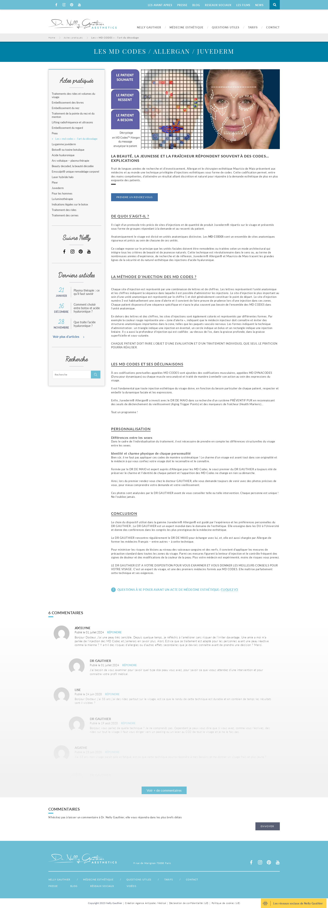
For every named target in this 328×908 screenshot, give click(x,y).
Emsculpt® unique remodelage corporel (75, 171)
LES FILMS (243, 5)
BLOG (196, 5)
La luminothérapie (62, 199)
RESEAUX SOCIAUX (218, 5)
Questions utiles (146, 879)
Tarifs (180, 879)
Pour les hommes (62, 193)
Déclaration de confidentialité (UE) (190, 903)
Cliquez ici (229, 590)
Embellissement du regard (67, 127)
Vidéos (131, 886)
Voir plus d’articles (66, 336)
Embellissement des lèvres (68, 102)
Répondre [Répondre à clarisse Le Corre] (128, 723)
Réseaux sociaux (102, 886)
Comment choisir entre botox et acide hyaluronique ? (87, 308)
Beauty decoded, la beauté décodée (73, 166)
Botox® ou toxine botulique (68, 149)
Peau (55, 133)
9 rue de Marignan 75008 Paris (152, 863)
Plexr (55, 182)
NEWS (259, 5)
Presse (53, 886)
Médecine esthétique (102, 879)
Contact (208, 879)
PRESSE (182, 5)
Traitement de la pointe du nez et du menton (73, 115)
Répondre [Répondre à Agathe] (112, 752)
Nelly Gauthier (59, 879)
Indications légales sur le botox (70, 204)
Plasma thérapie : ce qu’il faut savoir (87, 292)
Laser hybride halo (62, 177)
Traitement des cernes (65, 215)
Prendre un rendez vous (134, 197)
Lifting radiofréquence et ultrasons (72, 122)
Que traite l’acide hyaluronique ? (85, 324)
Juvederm (58, 188)
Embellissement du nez (65, 108)
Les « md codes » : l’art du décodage (76, 138)
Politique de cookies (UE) (230, 903)
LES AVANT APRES (160, 5)
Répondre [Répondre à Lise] (112, 694)
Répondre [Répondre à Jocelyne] (114, 632)
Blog (73, 886)
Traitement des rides (64, 210)
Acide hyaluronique (63, 155)
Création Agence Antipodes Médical (143, 903)
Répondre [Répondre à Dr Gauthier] (129, 665)
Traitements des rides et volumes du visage (73, 95)
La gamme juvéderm (64, 144)
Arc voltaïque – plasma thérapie (70, 160)
